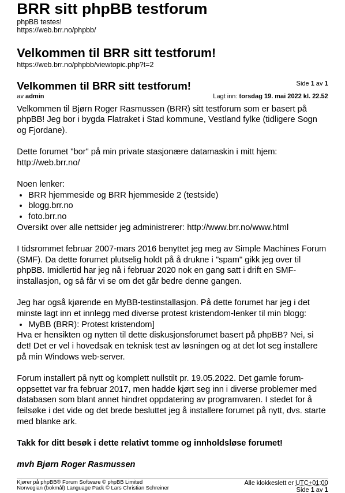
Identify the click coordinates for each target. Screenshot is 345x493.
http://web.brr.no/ (48, 162)
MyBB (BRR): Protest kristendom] (91, 324)
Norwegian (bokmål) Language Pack (60, 488)
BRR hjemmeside (61, 194)
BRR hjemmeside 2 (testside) (163, 194)
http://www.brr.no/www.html (237, 227)
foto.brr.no (47, 216)
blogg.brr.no (50, 205)
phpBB (48, 482)
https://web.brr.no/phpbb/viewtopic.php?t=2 (85, 65)
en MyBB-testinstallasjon (149, 302)
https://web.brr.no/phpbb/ (56, 30)
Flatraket (123, 119)
